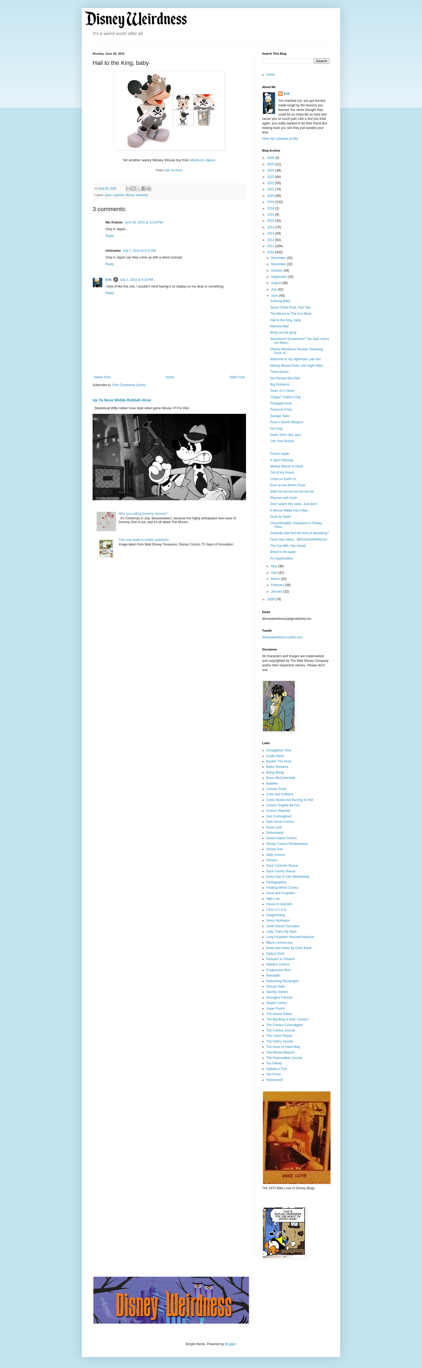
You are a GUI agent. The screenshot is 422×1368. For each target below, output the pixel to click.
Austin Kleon (275, 756)
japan (108, 195)
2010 (271, 252)
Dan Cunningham (278, 816)
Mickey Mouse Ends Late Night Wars (296, 366)
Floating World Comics (282, 888)
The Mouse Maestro (280, 1052)
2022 (271, 183)
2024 (271, 170)
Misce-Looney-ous (279, 942)
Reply (109, 236)
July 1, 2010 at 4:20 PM (136, 280)
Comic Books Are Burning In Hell (289, 800)
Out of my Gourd (282, 472)
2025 (271, 164)
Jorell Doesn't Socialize (283, 926)
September (279, 277)
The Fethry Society (279, 1041)
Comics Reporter (278, 811)
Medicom (197, 160)
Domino (271, 860)
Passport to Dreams (280, 959)
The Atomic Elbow (279, 1014)
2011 (271, 246)
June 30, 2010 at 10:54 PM (143, 222)
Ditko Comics (275, 855)
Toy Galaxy (274, 1063)
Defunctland (274, 833)
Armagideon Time (278, 750)
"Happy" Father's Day (285, 397)
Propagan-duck (281, 403)
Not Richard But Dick (285, 378)
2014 (271, 227)
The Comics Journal (280, 1030)
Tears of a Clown (282, 391)
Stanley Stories (277, 992)
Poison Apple (279, 454)
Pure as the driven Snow (287, 485)
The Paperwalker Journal (284, 1058)
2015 (271, 221)
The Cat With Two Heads (288, 546)
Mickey (130, 195)
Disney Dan (274, 849)
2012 (271, 240)
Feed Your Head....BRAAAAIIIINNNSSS (298, 539)
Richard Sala (275, 986)
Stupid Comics (276, 1003)
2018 (271, 208)
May (274, 566)
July (274, 289)
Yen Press (273, 1074)
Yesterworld (274, 1080)
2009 (271, 599)
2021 (271, 189)
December (279, 258)
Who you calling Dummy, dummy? (143, 514)
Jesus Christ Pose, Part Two (290, 307)
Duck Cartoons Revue (282, 865)
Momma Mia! (279, 326)
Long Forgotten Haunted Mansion (290, 937)
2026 (271, 158)
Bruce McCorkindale (280, 778)
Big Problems (279, 384)
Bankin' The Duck (278, 761)
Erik (108, 280)
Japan (210, 160)
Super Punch (275, 1008)
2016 (271, 214)
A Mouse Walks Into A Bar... (290, 510)
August (276, 283)
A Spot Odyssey (281, 460)
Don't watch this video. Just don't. (294, 504)
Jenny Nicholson (278, 920)
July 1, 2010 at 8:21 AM (139, 251)
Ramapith (273, 975)
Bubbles (272, 783)
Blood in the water (283, 552)
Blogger (230, 1344)
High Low (273, 899)
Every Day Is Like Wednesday (287, 877)
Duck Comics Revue (281, 871)
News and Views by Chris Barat (288, 948)
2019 (271, 202)
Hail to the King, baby (285, 320)
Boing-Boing (275, 772)
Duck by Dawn (280, 517)
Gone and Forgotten (280, 893)
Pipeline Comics (277, 964)
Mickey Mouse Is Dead (286, 466)
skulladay (142, 195)
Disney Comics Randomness (287, 844)
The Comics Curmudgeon (284, 1025)
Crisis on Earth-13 (283, 479)
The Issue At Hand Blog (283, 1047)
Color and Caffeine (279, 794)
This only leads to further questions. (144, 540)
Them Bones (279, 372)
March (276, 579)
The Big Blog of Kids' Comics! (287, 1019)
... (271, 447)
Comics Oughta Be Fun (283, 805)
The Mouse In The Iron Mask (290, 314)
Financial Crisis (281, 409)
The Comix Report (279, 1036)
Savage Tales (280, 416)
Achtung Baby (280, 301)
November (279, 264)
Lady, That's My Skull (281, 931)
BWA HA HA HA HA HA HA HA (292, 492)
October (277, 270)
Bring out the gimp (283, 332)
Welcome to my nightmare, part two (295, 359)
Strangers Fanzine (279, 997)
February (278, 585)
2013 (271, 233)
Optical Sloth (275, 954)
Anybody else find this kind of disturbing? (299, 533)
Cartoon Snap (276, 789)
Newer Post (102, 377)
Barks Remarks (277, 767)
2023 (271, 177)
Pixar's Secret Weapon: (287, 422)
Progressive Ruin (278, 970)
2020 (271, 196)
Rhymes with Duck (283, 498)
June (275, 296)
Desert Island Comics (281, 838)
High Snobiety (173, 170)
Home (170, 377)
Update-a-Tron (276, 1069)
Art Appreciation (281, 558)
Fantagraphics (276, 882)
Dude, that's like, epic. (286, 435)
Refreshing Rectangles (282, 981)
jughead (119, 195)
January (277, 591)
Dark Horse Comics (280, 822)
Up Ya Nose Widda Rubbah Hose (122, 400)
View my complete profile (280, 139)
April (274, 573)
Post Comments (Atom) (129, 385)
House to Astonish (279, 904)
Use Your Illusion (282, 441)
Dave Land (274, 827)
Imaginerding (275, 915)
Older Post (237, 377)
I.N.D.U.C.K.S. (276, 910)
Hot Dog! (276, 429)
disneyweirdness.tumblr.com (282, 637)
